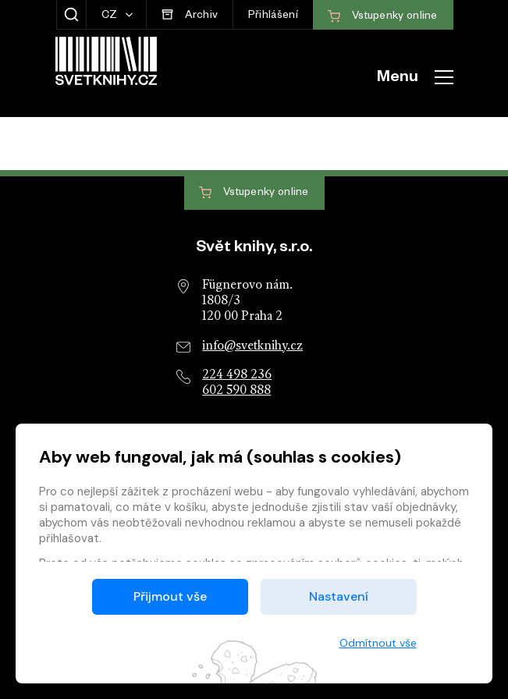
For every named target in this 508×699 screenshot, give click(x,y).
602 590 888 (236, 391)
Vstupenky (253, 193)
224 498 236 (237, 375)
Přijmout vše (170, 596)
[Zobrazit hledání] (71, 15)
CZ (110, 17)
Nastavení (338, 596)
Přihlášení (273, 17)
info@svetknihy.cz (252, 346)
